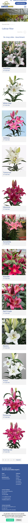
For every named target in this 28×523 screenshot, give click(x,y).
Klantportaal (21, 3)
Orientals (18, 476)
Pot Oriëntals (19, 482)
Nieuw (17, 475)
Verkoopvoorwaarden (20, 0)
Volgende (18, 459)
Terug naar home (5, 24)
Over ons (4, 475)
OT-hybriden (18, 479)
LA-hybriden (18, 484)
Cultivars (18, 473)
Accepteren (10, 520)
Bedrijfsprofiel (5, 477)
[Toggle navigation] (25, 6)
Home (3, 473)
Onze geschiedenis (6, 478)
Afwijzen (18, 520)
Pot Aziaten (18, 481)
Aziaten (17, 478)
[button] (21, 32)
